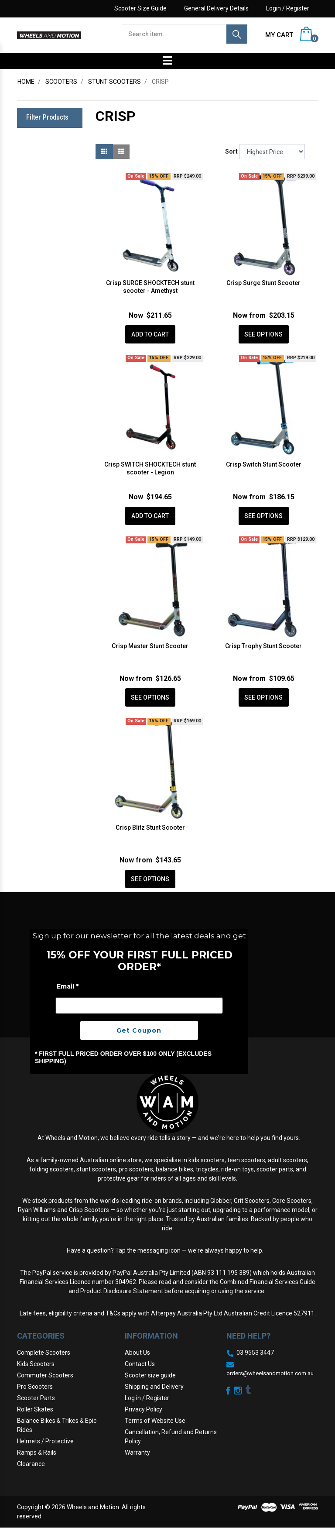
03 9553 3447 (255, 1352)
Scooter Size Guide (140, 8)
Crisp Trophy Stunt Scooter (263, 645)
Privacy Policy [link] (143, 1409)
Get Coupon (138, 1030)
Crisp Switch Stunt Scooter (263, 464)
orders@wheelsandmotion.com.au (270, 1373)
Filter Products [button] (47, 117)
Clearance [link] (31, 1463)
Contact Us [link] (140, 1363)
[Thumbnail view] (104, 151)
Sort (231, 151)
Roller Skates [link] (35, 1409)
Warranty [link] (137, 1452)
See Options (263, 334)
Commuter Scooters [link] (45, 1375)
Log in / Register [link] (147, 1397)
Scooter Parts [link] (36, 1397)
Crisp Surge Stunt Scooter (263, 282)
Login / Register (287, 8)
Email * (68, 986)
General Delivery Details (216, 8)
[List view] (121, 151)
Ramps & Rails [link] (36, 1452)
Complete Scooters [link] (43, 1352)
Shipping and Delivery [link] (154, 1386)
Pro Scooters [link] (35, 1386)
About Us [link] (137, 1352)
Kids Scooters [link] (36, 1363)
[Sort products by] (272, 151)
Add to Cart (150, 334)
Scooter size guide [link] (150, 1375)
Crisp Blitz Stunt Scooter (150, 827)
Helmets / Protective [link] (45, 1441)
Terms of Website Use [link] (155, 1420)
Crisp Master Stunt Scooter (150, 645)
